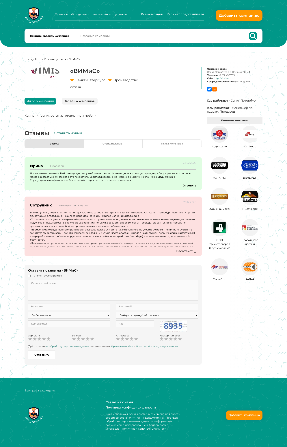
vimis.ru (75, 89)
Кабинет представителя (185, 14)
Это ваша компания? (80, 103)
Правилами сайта (122, 348)
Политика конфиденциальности (131, 407)
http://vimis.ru (222, 80)
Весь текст (184, 253)
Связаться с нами (119, 402)
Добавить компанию (239, 15)
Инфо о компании (40, 103)
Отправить (41, 356)
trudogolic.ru (33, 61)
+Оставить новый (67, 135)
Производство (54, 61)
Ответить (189, 187)
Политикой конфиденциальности (157, 348)
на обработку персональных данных (68, 348)
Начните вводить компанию (49, 37)
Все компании (152, 14)
